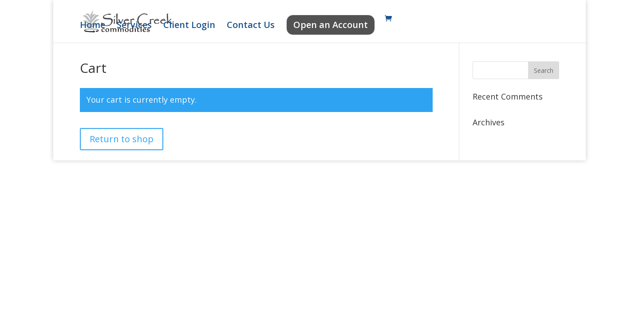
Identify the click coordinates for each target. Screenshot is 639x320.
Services (134, 26)
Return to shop (122, 139)
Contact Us (251, 26)
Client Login (189, 26)
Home (92, 26)
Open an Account (330, 25)
